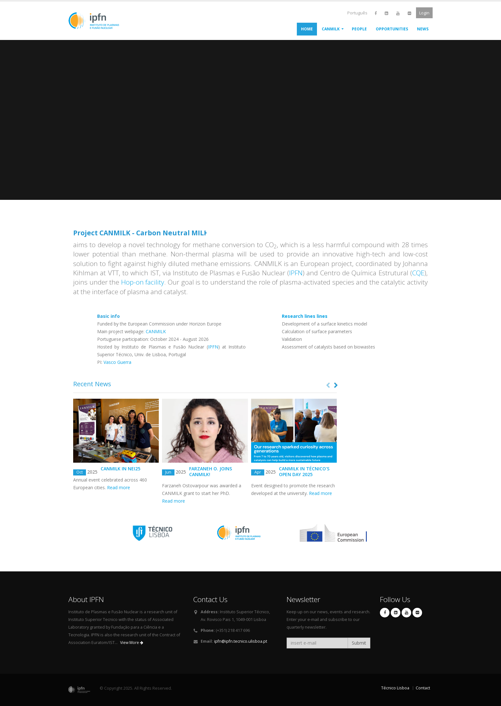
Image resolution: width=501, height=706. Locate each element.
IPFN (296, 272)
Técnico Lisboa (395, 688)
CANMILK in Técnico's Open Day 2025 (304, 471)
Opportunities (392, 29)
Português (357, 13)
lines (305, 316)
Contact (423, 688)
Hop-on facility (143, 282)
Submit (359, 643)
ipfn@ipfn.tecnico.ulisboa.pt (240, 641)
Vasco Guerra (117, 362)
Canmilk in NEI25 (120, 469)
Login (424, 13)
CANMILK (331, 29)
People (359, 29)
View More (131, 642)
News (422, 29)
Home (307, 29)
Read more (118, 487)
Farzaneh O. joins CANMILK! (210, 471)
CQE (418, 272)
